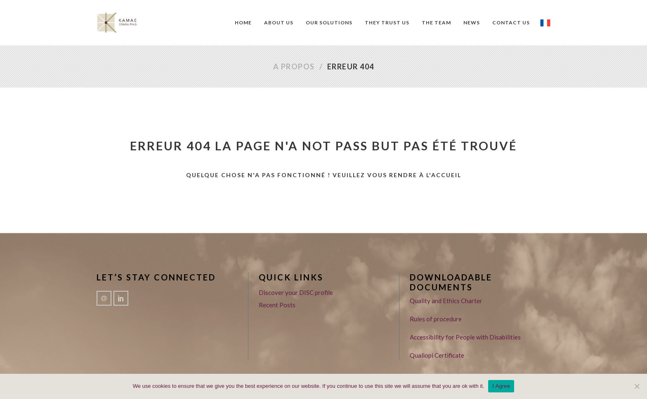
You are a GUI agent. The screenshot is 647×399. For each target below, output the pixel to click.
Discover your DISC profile (296, 292)
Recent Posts (277, 305)
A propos (294, 66)
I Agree (501, 386)
